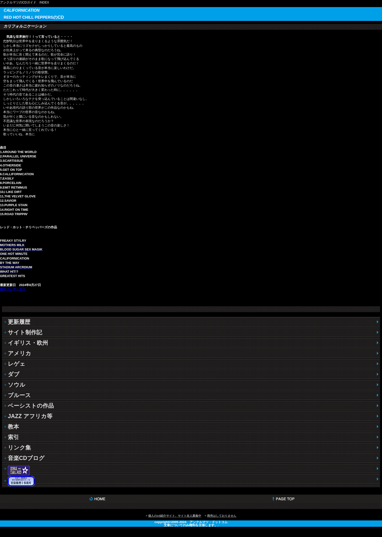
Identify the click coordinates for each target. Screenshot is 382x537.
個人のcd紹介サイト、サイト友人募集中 (174, 516)
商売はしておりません (221, 516)
